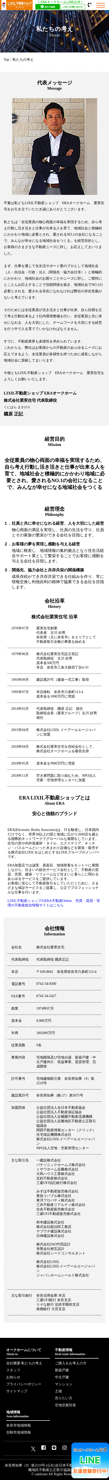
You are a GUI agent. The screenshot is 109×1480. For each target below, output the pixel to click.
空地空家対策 (65, 1405)
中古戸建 (62, 1377)
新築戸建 (62, 1370)
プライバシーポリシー (23, 1384)
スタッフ (13, 1370)
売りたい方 (63, 1398)
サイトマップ (16, 1391)
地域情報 (28, 1414)
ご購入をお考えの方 (70, 1363)
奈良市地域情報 (18, 1425)
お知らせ (13, 1377)
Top (6, 59)
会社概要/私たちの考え (24, 1363)
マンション (63, 1384)
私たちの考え (23, 59)
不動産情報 (76, 1352)
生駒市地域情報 (18, 1432)
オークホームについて (28, 1352)
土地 (58, 1391)
